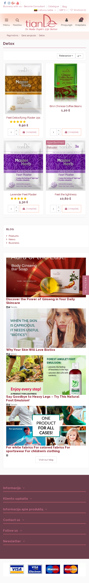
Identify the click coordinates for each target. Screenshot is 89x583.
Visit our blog (46, 459)
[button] (18, 121)
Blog (64, 6)
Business (14, 242)
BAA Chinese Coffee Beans (66, 106)
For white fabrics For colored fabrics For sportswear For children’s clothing (38, 449)
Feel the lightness (65, 194)
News (12, 239)
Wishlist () (78, 10)
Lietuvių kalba (45, 10)
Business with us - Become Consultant (24, 6)
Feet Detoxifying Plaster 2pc (23, 117)
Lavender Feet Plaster (23, 194)
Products (14, 235)
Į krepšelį (29, 132)
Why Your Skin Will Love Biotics (30, 350)
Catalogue (54, 6)
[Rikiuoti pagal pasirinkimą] (66, 55)
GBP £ (63, 10)
